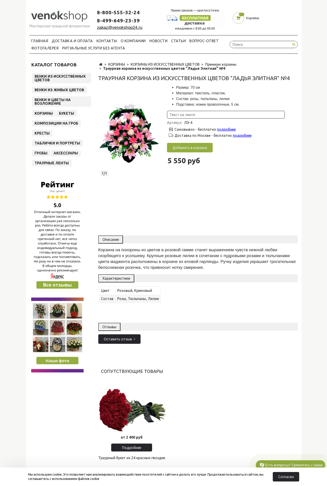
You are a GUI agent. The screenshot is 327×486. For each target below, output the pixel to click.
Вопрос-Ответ (204, 41)
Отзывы (109, 327)
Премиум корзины (220, 64)
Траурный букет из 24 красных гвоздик (131, 458)
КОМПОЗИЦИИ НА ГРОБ (56, 123)
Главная (39, 41)
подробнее (226, 129)
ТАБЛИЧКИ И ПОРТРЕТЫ (57, 143)
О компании (133, 41)
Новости (158, 41)
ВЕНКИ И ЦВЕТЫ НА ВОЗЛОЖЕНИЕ (53, 101)
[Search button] (294, 44)
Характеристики (116, 278)
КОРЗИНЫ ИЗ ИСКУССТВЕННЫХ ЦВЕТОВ (165, 64)
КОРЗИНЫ (116, 64)
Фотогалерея (45, 48)
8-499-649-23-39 (118, 20)
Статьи (178, 41)
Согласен (286, 477)
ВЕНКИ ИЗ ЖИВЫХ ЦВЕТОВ (59, 90)
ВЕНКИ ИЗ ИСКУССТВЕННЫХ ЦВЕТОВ (60, 78)
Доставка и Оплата (72, 41)
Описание (110, 239)
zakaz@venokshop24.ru (119, 27)
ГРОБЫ (41, 153)
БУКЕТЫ (66, 113)
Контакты (106, 41)
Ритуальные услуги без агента (93, 48)
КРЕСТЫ (42, 133)
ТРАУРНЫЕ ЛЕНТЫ (52, 163)
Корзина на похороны (119, 249)
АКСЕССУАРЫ (66, 153)
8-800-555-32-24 (118, 12)
